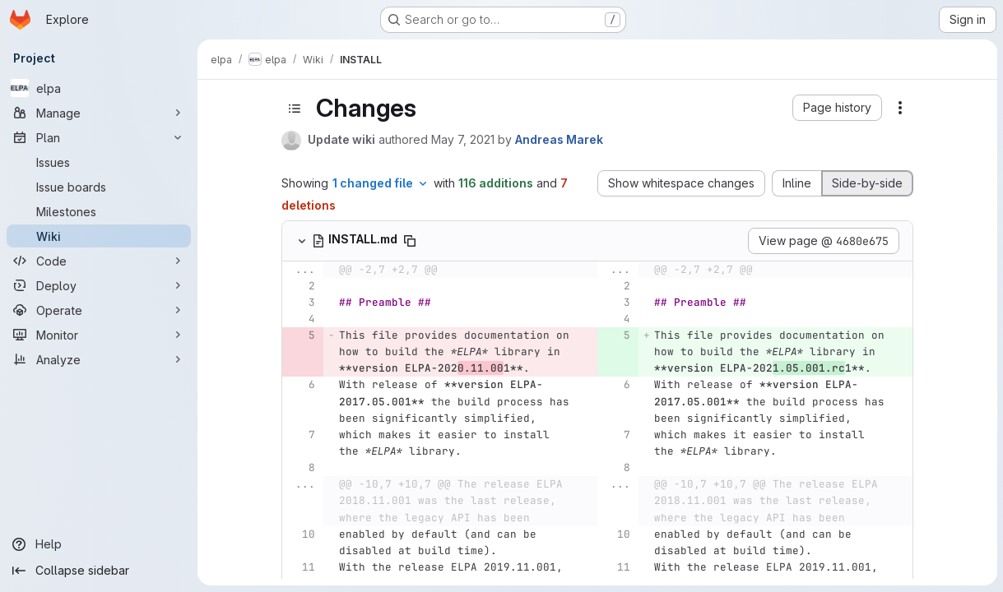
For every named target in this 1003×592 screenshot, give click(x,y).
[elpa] (99, 87)
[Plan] (99, 137)
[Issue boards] (99, 186)
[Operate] (99, 309)
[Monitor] (99, 334)
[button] (837, 108)
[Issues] (99, 161)
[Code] (99, 260)
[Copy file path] (410, 241)
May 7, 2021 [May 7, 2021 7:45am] (463, 139)
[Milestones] (99, 211)
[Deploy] (99, 285)
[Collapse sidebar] (99, 570)
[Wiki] (99, 235)
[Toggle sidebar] (294, 108)
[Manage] (99, 112)
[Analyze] (99, 359)
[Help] (99, 544)
